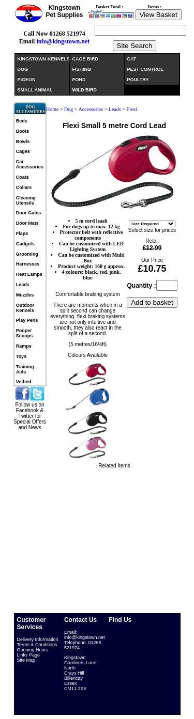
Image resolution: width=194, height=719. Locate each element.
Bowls (23, 141)
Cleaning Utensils (26, 200)
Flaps (22, 233)
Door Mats (27, 223)
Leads (22, 284)
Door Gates (28, 212)
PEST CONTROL (145, 69)
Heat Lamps (29, 274)
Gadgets (25, 243)
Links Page (28, 655)
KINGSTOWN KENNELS (43, 58)
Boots (22, 131)
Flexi (131, 109)
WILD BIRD (84, 89)
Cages (23, 151)
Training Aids (25, 369)
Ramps (24, 346)
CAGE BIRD (85, 58)
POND (79, 79)
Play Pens (27, 320)
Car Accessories (29, 164)
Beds (21, 120)
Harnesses (28, 264)
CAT (132, 58)
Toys (21, 356)
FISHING (82, 69)
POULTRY (138, 79)
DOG (23, 69)
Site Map (26, 660)
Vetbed (24, 381)
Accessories (90, 109)
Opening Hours (33, 649)
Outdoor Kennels (25, 308)
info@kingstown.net (62, 41)
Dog (68, 109)
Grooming (27, 254)
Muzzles (25, 295)
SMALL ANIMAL (35, 89)
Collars (24, 187)
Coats (22, 177)
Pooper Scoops (24, 333)
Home (52, 109)
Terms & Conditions (37, 644)
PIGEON (27, 79)
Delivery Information (37, 639)
